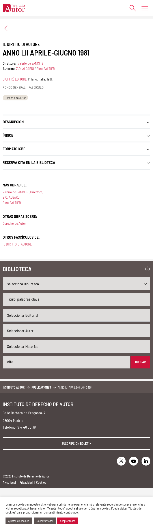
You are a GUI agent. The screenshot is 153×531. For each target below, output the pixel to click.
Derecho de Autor (15, 98)
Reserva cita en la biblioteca (29, 162)
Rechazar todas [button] (45, 521)
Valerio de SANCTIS (30, 63)
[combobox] (76, 315)
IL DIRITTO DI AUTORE (17, 244)
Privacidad (26, 482)
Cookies (41, 482)
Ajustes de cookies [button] (18, 521)
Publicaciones (41, 387)
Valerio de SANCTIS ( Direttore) (23, 192)
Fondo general (14, 87)
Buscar (140, 362)
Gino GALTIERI (46, 68)
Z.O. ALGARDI (25, 68)
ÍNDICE (8, 135)
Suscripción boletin (76, 443)
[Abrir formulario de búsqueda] (130, 8)
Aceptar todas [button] (67, 521)
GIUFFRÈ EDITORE (15, 79)
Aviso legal (9, 482)
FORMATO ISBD (14, 148)
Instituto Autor (14, 387)
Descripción (13, 121)
